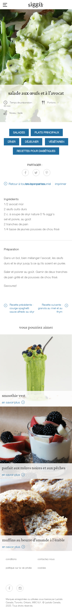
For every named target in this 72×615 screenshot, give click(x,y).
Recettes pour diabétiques (36, 151)
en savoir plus (11, 402)
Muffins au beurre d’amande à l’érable (33, 540)
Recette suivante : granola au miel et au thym (50, 308)
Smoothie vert (13, 395)
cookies (42, 567)
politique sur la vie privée (19, 567)
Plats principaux (47, 132)
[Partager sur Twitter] (36, 172)
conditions (11, 559)
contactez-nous (46, 559)
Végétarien (56, 141)
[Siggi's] (36, 4)
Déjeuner (31, 141)
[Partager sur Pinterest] (46, 172)
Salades (19, 132)
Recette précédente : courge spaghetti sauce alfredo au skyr (22, 308)
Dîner (11, 141)
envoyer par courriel (38, 184)
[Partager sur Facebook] (25, 172)
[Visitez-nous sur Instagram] (20, 588)
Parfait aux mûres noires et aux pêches (33, 468)
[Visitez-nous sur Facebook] (9, 588)
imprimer (60, 184)
